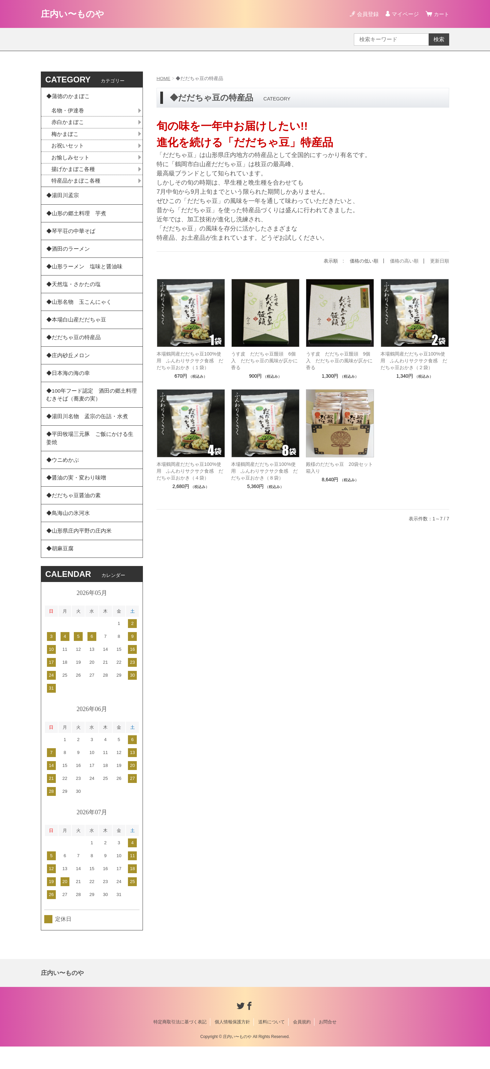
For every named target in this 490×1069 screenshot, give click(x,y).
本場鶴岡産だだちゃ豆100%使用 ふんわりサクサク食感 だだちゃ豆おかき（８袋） (264, 470)
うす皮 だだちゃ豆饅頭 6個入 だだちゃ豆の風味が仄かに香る (264, 360)
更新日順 (439, 261)
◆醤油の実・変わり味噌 (76, 496)
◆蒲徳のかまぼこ (68, 96)
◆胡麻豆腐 (60, 570)
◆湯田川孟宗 (62, 198)
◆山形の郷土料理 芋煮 (76, 217)
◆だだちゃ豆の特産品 (73, 348)
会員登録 (367, 14)
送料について (271, 1044)
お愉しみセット (70, 159)
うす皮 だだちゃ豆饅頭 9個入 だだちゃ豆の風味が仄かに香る (339, 360)
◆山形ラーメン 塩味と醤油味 (84, 273)
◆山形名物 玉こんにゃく (79, 311)
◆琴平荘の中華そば (70, 236)
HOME (164, 78)
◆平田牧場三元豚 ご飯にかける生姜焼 (89, 454)
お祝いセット (67, 147)
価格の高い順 (404, 261)
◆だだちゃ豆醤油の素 (73, 514)
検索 (439, 39)
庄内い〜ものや (75, 14)
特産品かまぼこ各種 (75, 183)
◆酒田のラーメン (68, 254)
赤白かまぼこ (67, 123)
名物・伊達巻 (67, 111)
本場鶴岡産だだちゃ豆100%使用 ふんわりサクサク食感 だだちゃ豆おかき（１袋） (190, 360)
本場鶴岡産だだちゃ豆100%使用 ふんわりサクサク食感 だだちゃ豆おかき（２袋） (413, 360)
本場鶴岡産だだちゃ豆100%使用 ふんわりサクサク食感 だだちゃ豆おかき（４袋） (190, 470)
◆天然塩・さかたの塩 (73, 292)
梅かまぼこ (65, 135)
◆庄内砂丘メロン (68, 367)
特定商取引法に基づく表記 (180, 1044)
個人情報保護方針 (232, 1044)
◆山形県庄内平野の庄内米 (79, 552)
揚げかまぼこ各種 (73, 171)
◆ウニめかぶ (62, 477)
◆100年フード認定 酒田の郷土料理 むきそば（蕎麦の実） (94, 408)
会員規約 (302, 1044)
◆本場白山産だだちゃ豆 (76, 329)
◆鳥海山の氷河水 (68, 533)
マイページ (404, 14)
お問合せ (328, 1044)
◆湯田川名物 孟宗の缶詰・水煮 (87, 431)
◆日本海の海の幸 (68, 386)
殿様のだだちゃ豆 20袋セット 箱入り (340, 467)
